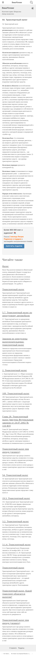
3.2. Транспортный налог (15, 521)
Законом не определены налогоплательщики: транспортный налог (14, 341)
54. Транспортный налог (15, 475)
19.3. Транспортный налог (16, 498)
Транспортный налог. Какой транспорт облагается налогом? (17, 594)
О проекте (13, 648)
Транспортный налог (13, 289)
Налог (5, 266)
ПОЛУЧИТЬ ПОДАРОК (14, 246)
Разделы (21, 648)
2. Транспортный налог (14, 370)
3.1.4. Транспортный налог (16, 544)
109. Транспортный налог (15, 393)
